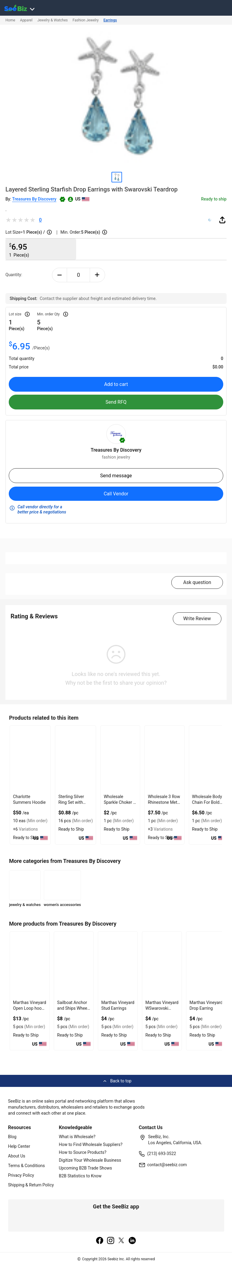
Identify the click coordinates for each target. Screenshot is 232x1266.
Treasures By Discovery (34, 199)
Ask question (197, 582)
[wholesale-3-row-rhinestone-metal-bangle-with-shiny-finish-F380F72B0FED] (164, 759)
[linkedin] (132, 1241)
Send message (116, 475)
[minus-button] (59, 275)
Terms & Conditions (26, 1165)
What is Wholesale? (77, 1136)
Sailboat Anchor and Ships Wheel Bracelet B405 (72, 1008)
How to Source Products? (83, 1152)
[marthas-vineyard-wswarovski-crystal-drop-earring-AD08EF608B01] (162, 965)
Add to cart (116, 384)
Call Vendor (116, 494)
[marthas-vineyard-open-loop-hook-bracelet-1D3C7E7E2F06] (29, 965)
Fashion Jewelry (85, 20)
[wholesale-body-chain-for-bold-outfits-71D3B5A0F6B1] (208, 759)
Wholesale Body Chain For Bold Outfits (207, 802)
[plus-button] (97, 275)
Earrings (110, 20)
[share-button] (222, 220)
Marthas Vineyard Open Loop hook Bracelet (29, 1008)
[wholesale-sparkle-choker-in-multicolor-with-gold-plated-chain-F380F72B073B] (120, 759)
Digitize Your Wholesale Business (90, 1160)
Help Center (19, 1146)
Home (10, 20)
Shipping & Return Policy (31, 1184)
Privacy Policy (21, 1175)
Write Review (197, 618)
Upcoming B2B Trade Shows (85, 1168)
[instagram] (110, 1241)
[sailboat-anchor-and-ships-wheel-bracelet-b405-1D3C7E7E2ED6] (73, 965)
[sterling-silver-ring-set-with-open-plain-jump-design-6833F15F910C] (75, 759)
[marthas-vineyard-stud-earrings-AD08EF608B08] (117, 965)
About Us (16, 1156)
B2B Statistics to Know (80, 1175)
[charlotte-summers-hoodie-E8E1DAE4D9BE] (30, 759)
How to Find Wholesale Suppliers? (91, 1144)
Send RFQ (116, 402)
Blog (12, 1136)
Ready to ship (214, 199)
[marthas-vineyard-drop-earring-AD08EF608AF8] (206, 965)
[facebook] (99, 1241)
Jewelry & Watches (52, 20)
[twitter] (121, 1241)
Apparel (26, 20)
